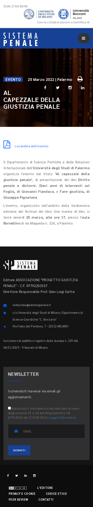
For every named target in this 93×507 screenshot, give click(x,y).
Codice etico (56, 493)
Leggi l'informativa (62, 417)
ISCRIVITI (19, 450)
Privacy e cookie (22, 493)
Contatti (45, 499)
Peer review (18, 499)
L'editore (45, 488)
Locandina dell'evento (26, 146)
